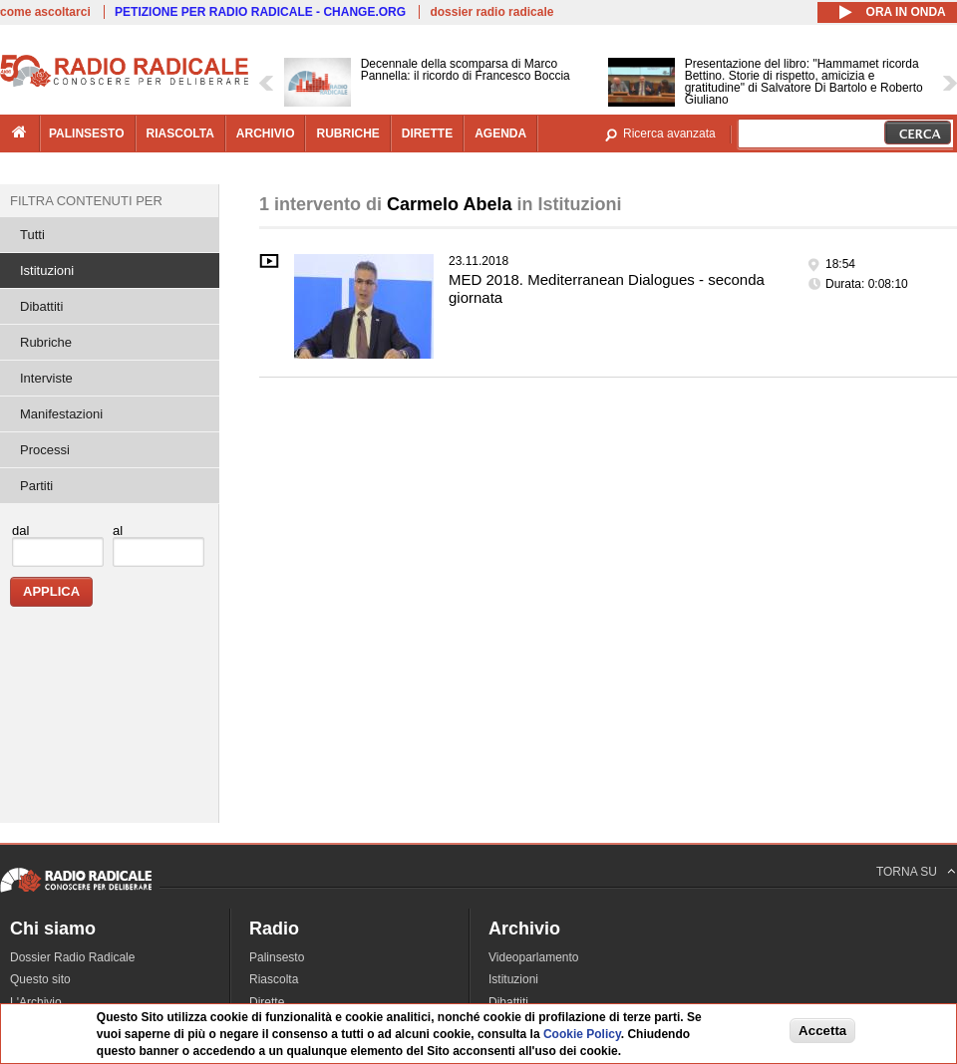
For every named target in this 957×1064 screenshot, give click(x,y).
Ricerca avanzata (669, 133)
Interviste (46, 378)
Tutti (32, 234)
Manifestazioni (61, 413)
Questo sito (40, 979)
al (118, 530)
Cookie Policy (582, 1034)
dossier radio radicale (491, 12)
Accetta (822, 1030)
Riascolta (273, 979)
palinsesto (87, 133)
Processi (45, 449)
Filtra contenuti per (86, 200)
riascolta (180, 133)
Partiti (36, 485)
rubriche (347, 133)
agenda (500, 133)
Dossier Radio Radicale (72, 957)
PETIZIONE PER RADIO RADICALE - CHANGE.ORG (260, 12)
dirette (427, 133)
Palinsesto (276, 957)
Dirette (266, 1002)
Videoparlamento (533, 957)
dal (20, 530)
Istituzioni (47, 270)
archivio (265, 133)
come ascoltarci (45, 12)
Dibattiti (41, 306)
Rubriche (46, 342)
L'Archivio (36, 1002)
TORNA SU (906, 872)
